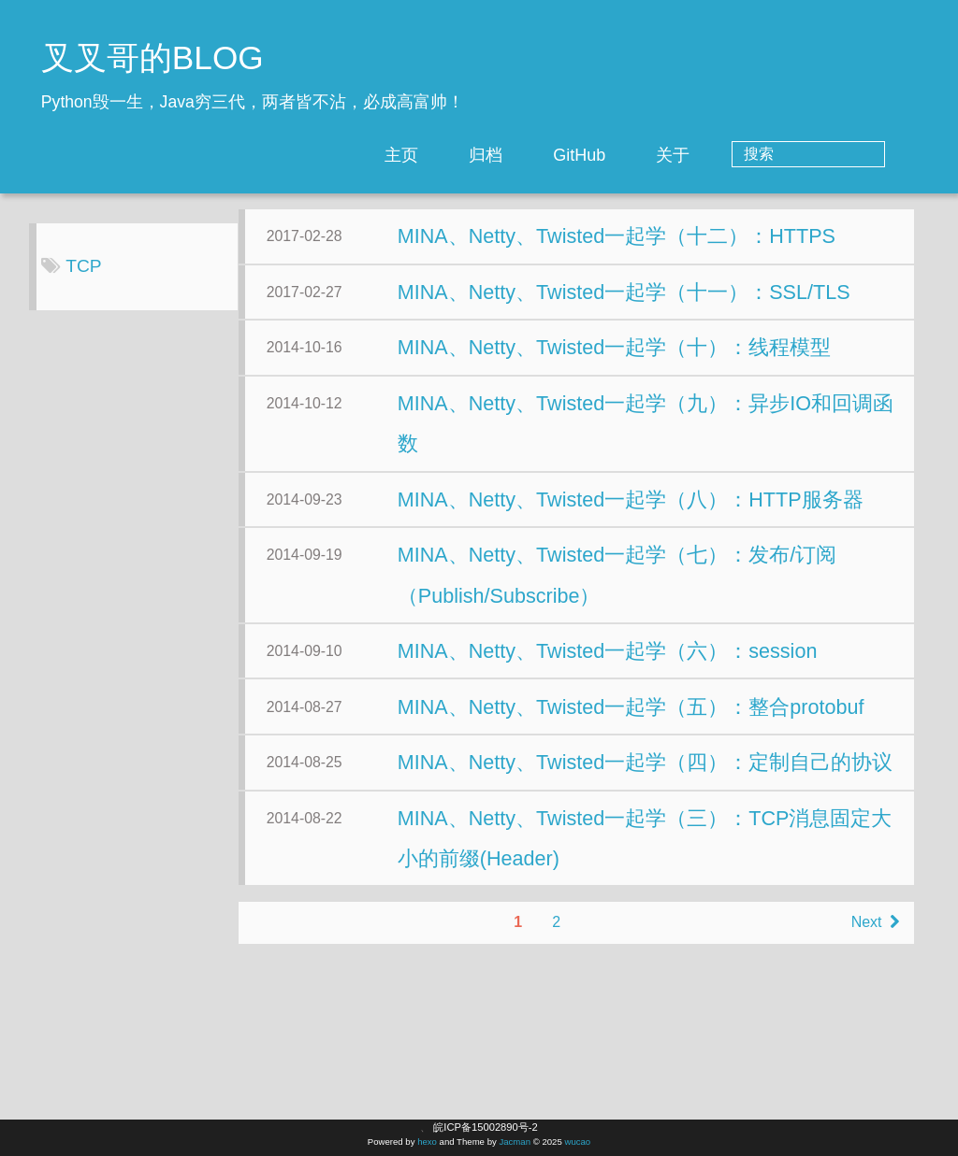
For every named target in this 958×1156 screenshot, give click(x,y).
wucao (577, 1141)
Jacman (514, 1141)
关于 (748, 155)
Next (683, 1083)
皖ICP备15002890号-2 (485, 1127)
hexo (427, 1141)
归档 (561, 155)
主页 (477, 155)
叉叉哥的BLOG (152, 57)
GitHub (655, 155)
